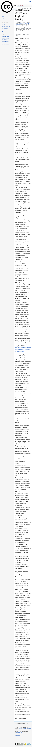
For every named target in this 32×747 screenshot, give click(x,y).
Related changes (5, 38)
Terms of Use (19, 732)
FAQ (3, 18)
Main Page (4, 24)
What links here (5, 36)
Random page (5, 29)
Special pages (5, 39)
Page (15, 5)
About (3, 16)
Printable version (5, 41)
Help (3, 31)
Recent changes (5, 28)
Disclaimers (17, 740)
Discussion (20, 5)
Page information (5, 44)
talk (28, 23)
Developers (4, 19)
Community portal (6, 26)
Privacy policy (17, 735)
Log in (29, 1)
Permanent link (5, 43)
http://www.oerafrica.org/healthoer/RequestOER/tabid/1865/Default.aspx (23, 349)
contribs (18, 24)
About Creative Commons (20, 738)
